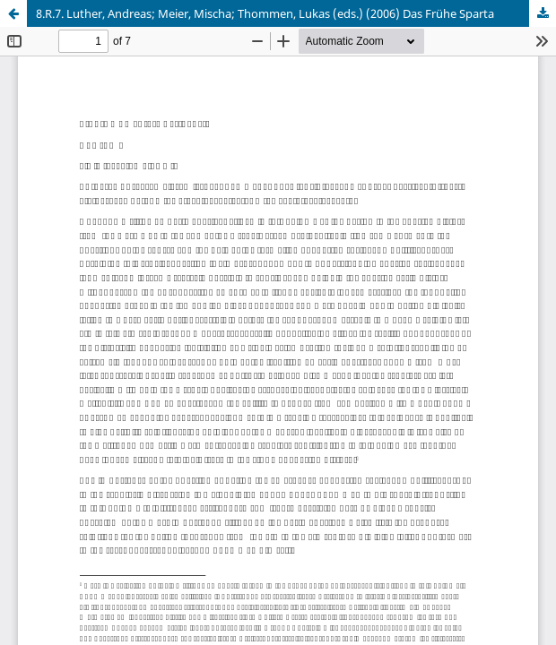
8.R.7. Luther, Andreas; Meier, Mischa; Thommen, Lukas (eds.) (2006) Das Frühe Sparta (265, 13)
